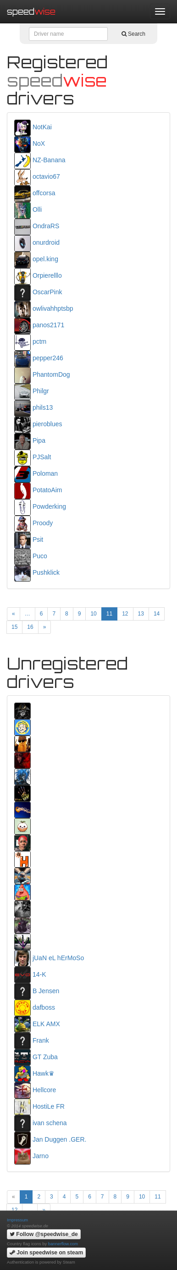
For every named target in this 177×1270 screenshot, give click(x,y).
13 (141, 613)
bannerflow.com (63, 1244)
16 (30, 627)
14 (157, 613)
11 (109, 613)
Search (133, 34)
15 (14, 627)
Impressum (17, 1220)
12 (125, 613)
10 (93, 613)
